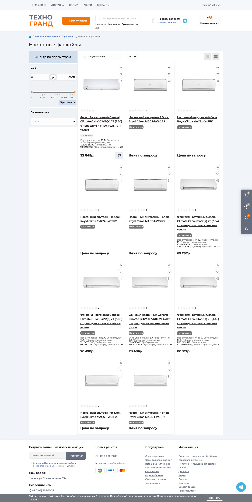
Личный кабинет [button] (211, 5)
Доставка (57, 5)
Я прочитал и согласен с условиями (55, 464)
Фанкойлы (69, 36)
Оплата (73, 5)
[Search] (99, 18)
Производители (187, 490)
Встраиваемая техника (157, 463)
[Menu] (76, 21)
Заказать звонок (167, 22)
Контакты (103, 5)
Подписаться (76, 455)
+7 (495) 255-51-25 (169, 19)
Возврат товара (186, 487)
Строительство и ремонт (158, 460)
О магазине (38, 5)
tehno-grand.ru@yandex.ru (110, 463)
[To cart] (119, 155)
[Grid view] (215, 56)
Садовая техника (154, 456)
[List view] (207, 56)
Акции (88, 5)
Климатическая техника (47, 36)
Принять (214, 497)
